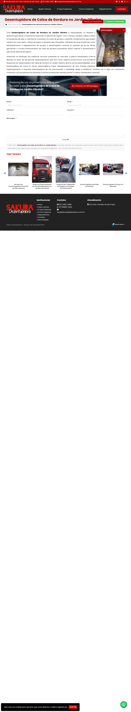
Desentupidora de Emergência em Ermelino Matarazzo (16, 642)
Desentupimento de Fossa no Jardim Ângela (16, 515)
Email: (70, 102)
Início (30, 9)
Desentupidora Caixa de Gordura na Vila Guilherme (16, 456)
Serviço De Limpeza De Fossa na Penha (16, 551)
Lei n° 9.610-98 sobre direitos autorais (70, 148)
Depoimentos (105, 9)
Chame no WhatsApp (114, 21)
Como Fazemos (86, 9)
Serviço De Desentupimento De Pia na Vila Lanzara (16, 171)
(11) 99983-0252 (65, 688)
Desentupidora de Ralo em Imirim (16, 250)
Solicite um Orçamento (93, 21)
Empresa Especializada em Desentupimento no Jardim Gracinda (16, 206)
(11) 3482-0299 (48, 2)
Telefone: (11, 110)
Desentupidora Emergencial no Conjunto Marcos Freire (16, 612)
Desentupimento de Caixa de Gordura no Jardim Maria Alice (16, 338)
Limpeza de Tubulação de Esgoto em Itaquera (16, 582)
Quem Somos (44, 9)
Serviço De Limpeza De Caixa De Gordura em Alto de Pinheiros (16, 487)
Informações (43, 701)
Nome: (10, 102)
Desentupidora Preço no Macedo (16, 272)
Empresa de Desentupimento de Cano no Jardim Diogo (16, 398)
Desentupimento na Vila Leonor (16, 670)
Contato (122, 9)
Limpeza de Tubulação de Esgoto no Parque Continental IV (16, 234)
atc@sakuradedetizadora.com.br (69, 2)
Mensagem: (12, 118)
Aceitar (73, 707)
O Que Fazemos (64, 9)
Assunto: (71, 110)
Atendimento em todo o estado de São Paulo (22, 2)
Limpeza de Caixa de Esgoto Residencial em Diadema (16, 368)
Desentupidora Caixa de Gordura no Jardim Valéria (16, 426)
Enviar (65, 140)
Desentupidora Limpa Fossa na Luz (16, 307)
